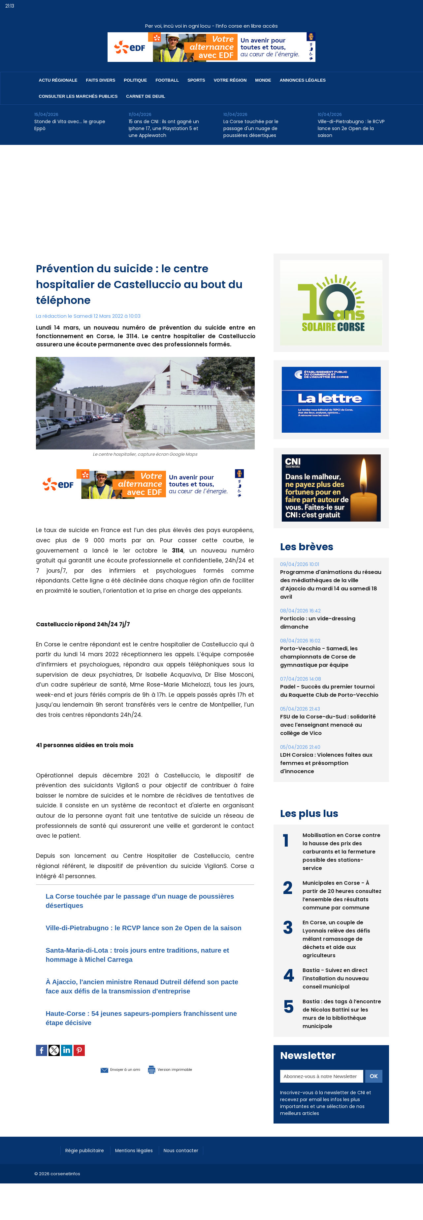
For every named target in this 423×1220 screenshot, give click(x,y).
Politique (135, 80)
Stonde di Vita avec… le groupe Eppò (69, 125)
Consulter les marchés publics (78, 96)
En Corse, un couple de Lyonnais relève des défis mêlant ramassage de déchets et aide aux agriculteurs (337, 945)
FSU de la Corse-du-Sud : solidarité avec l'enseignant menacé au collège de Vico (330, 740)
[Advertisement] (211, 194)
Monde (263, 80)
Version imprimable (179, 1087)
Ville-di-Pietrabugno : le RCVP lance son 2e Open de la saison (351, 128)
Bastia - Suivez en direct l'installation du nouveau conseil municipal (336, 985)
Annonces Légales (303, 80)
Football (167, 80)
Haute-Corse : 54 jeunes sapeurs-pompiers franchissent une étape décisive (126, 1036)
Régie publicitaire (87, 1156)
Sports (196, 80)
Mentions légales (141, 1156)
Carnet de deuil (145, 96)
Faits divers (100, 80)
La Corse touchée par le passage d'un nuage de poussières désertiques (250, 128)
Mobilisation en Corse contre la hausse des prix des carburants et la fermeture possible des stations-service (342, 858)
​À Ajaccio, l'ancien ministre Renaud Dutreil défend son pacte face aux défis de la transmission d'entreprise (140, 1000)
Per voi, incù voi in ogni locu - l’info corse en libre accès (211, 25)
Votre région (230, 80)
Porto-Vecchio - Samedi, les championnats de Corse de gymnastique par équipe (318, 672)
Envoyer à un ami (109, 1087)
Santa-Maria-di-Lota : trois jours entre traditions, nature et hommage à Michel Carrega (137, 964)
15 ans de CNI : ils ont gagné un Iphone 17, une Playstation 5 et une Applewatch (164, 128)
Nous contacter (193, 1156)
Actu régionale (58, 80)
